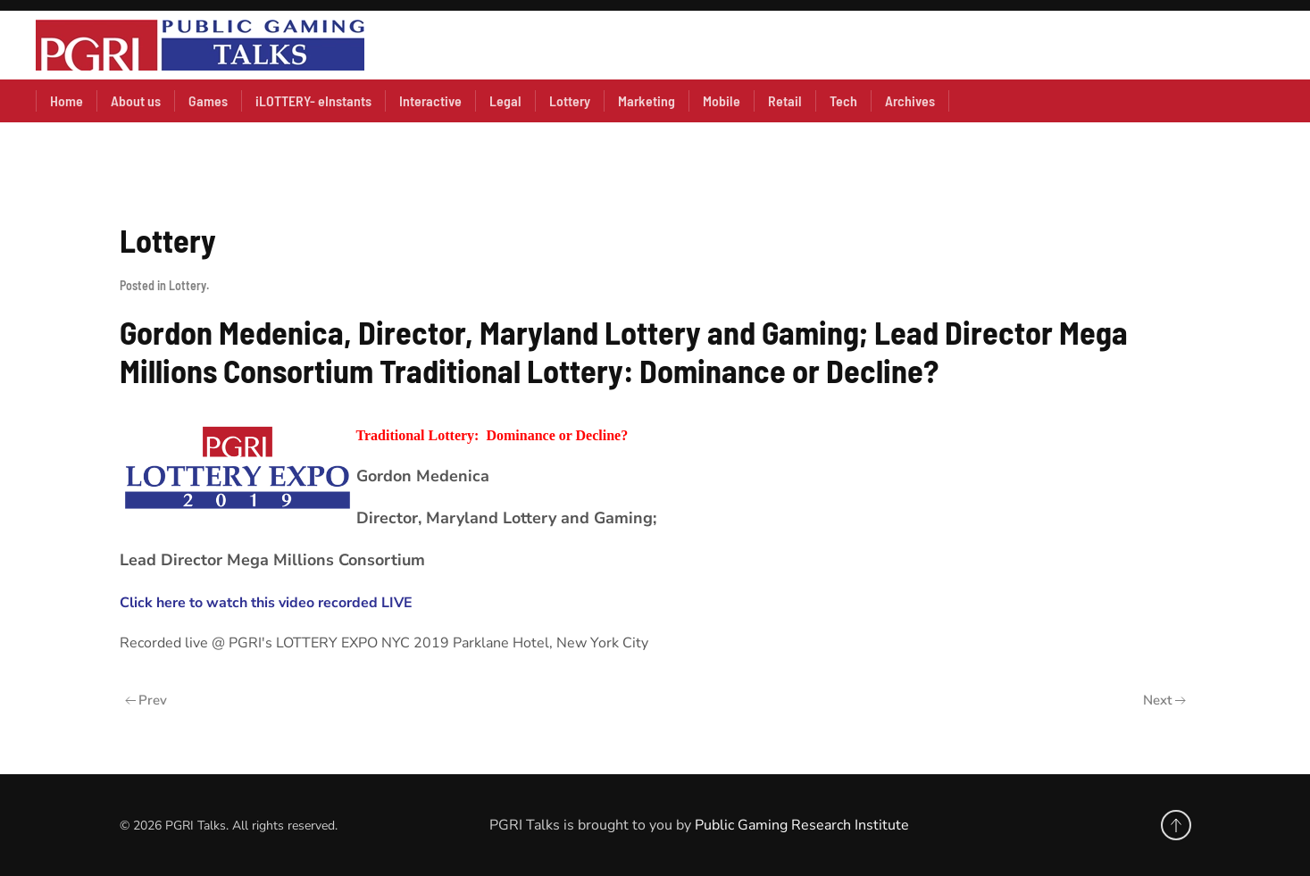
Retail (785, 100)
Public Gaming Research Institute (802, 825)
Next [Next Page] (1164, 700)
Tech (843, 100)
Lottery (569, 100)
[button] (1176, 825)
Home (66, 100)
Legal (505, 100)
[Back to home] (200, 45)
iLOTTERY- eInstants (313, 100)
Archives (910, 100)
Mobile (721, 100)
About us (136, 100)
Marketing (646, 100)
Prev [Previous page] (146, 700)
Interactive (430, 100)
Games (208, 100)
